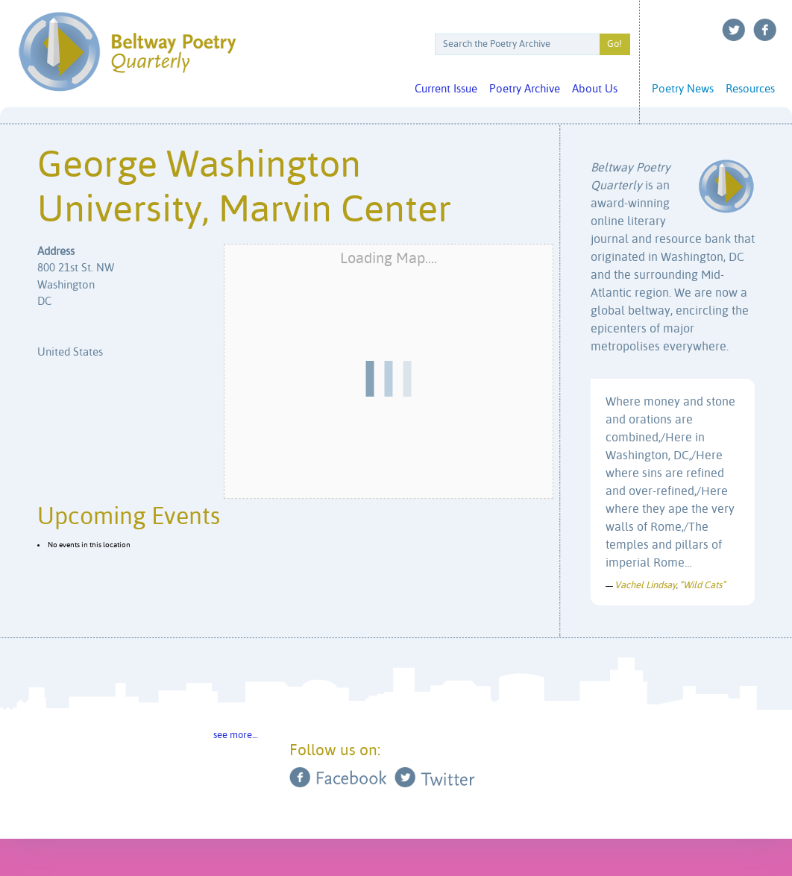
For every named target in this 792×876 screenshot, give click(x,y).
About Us (594, 89)
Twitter (734, 30)
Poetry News (683, 89)
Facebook (765, 30)
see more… (235, 735)
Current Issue (446, 89)
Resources (750, 89)
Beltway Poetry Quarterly (127, 52)
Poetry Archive (524, 89)
